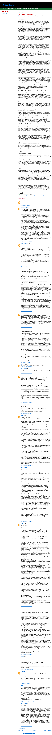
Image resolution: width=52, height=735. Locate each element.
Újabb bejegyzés (21, 730)
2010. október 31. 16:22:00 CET (26, 654)
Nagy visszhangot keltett (22, 15)
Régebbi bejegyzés (47, 730)
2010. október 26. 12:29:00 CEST (26, 413)
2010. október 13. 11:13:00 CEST (26, 373)
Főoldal (34, 730)
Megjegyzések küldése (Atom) (29, 733)
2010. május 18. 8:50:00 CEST (26, 362)
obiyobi (22, 364)
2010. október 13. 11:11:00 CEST (26, 366)
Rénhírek (8, 5)
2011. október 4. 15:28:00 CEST (26, 726)
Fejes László (24, 266)
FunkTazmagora (25, 207)
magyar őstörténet (36, 195)
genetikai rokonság (24, 195)
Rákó (22, 374)
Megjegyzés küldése (21, 728)
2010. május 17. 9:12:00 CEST (26, 205)
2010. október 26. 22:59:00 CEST (26, 521)
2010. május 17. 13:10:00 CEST (26, 241)
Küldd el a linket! (4, 13)
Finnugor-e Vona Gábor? (26, 14)
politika (45, 195)
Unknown (23, 671)
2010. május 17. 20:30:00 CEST (26, 327)
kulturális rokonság (30, 195)
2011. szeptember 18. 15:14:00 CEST (27, 701)
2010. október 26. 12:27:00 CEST (26, 402)
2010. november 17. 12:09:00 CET (27, 669)
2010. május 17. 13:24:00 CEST (26, 311)
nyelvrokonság (41, 195)
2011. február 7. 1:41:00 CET (26, 683)
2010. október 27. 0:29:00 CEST (26, 606)
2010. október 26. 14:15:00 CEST (26, 465)
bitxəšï (22, 656)
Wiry (22, 685)
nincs (22, 200)
